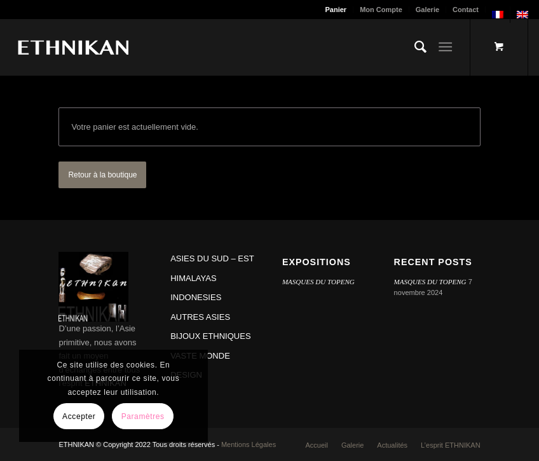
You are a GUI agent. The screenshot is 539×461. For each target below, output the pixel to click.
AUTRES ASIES (200, 317)
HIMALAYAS (193, 278)
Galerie (427, 9)
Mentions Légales (248, 444)
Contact (466, 9)
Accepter (78, 416)
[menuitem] (336, 9)
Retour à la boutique (102, 174)
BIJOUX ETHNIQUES (210, 336)
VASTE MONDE (200, 356)
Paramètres (143, 416)
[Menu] (445, 47)
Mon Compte (381, 9)
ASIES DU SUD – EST (212, 258)
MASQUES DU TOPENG (318, 282)
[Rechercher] (414, 47)
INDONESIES (195, 297)
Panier (336, 9)
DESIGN (186, 375)
